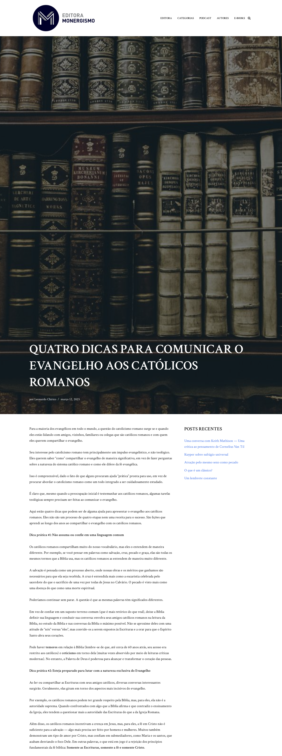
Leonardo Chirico (45, 399)
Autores (223, 18)
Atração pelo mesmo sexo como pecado (211, 462)
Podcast (205, 18)
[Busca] (249, 18)
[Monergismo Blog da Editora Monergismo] (63, 18)
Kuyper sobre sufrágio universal (206, 454)
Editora (166, 18)
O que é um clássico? (198, 470)
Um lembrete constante (200, 478)
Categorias (185, 18)
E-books (239, 18)
